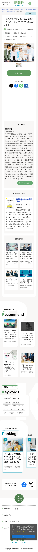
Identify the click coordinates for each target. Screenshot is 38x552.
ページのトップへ (19, 499)
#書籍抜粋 (7, 36)
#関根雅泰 (7, 33)
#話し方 (11, 413)
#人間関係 (7, 402)
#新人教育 (23, 33)
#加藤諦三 (7, 405)
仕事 (30, 13)
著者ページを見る (24, 183)
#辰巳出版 (16, 402)
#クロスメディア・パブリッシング (22, 36)
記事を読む (19, 73)
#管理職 (15, 33)
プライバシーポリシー (22, 531)
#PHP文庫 (16, 398)
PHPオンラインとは (11, 509)
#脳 (5, 413)
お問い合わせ (8, 515)
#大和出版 (20, 413)
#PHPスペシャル (18, 405)
